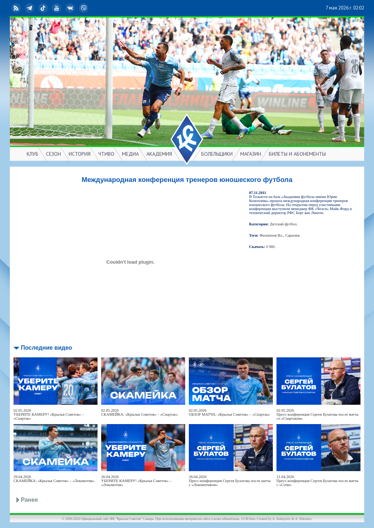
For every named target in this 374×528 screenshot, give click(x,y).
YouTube (57, 8)
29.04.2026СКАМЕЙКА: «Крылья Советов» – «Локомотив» (54, 479)
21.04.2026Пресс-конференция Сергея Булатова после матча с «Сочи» (317, 481)
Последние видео (46, 348)
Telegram (30, 8)
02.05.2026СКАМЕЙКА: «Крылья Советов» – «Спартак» (139, 412)
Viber (84, 8)
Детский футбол (283, 224)
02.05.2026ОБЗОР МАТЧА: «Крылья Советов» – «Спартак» (229, 412)
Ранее (29, 500)
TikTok (43, 8)
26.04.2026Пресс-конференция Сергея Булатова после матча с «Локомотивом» (230, 481)
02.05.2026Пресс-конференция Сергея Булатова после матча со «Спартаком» (317, 414)
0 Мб (270, 247)
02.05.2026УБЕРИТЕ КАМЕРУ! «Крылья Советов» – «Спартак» (49, 414)
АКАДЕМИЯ (159, 154)
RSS (16, 8)
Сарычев (292, 235)
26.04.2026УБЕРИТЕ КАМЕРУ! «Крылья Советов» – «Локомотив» (136, 481)
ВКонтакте (70, 8)
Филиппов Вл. (271, 235)
